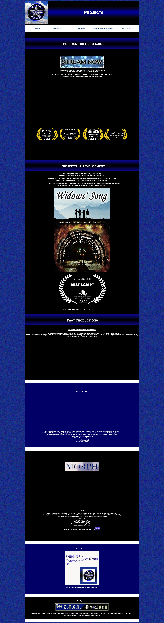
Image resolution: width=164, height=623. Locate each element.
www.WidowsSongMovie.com (90, 308)
